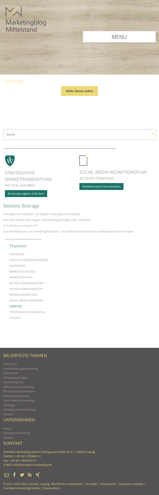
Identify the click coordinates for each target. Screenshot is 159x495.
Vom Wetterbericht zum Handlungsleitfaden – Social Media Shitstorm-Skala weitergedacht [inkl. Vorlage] (68, 231)
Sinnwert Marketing (16, 433)
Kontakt (92, 484)
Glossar (8, 438)
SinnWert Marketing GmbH (21, 488)
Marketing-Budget (22, 271)
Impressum (108, 484)
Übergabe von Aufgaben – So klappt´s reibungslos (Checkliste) (41, 214)
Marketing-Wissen (26, 19)
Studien (15, 318)
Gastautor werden (131, 484)
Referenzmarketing (23, 295)
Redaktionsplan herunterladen (101, 186)
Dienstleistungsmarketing (28, 260)
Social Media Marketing (26, 300)
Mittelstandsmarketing (26, 283)
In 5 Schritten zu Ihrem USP (20, 226)
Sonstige (15, 306)
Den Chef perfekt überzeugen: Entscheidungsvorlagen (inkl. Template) (46, 220)
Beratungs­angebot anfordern (26, 194)
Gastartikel (17, 266)
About (7, 428)
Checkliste (16, 254)
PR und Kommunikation (26, 289)
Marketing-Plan (20, 277)
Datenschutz (51, 488)
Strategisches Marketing (27, 312)
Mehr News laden (79, 91)
